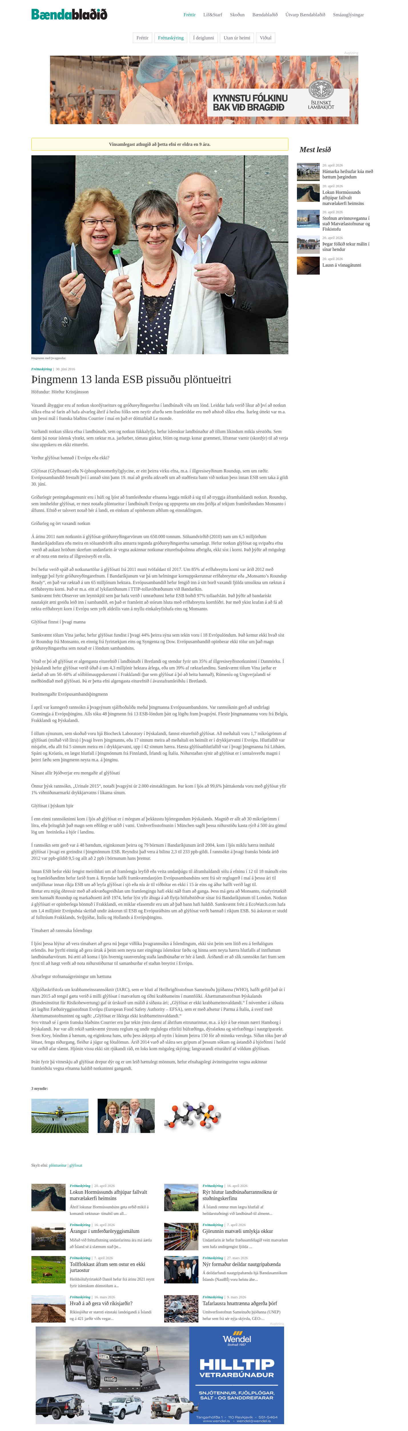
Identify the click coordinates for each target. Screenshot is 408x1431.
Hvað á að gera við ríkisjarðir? (101, 1303)
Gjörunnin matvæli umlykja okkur (238, 1231)
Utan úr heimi (237, 38)
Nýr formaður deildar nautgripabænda (242, 1264)
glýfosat (75, 1165)
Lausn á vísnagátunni (342, 265)
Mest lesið (315, 149)
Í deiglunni (203, 38)
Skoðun (237, 14)
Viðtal (266, 38)
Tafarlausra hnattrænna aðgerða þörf (240, 1303)
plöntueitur (58, 1165)
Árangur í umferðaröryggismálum (105, 1231)
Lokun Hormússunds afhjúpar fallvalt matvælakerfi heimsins (108, 1195)
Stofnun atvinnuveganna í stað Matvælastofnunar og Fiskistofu (346, 224)
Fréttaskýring (171, 38)
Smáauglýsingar (348, 14)
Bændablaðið (265, 14)
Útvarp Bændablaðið (305, 14)
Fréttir (190, 14)
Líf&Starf (212, 14)
